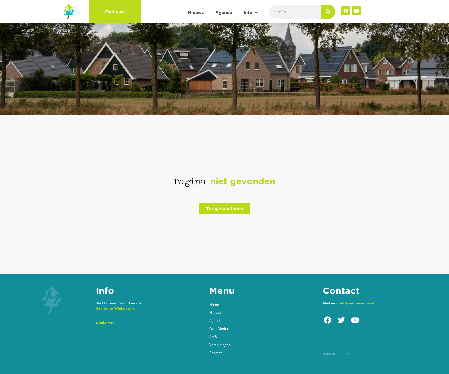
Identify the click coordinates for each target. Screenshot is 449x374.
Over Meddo (219, 328)
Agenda (223, 12)
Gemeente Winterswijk (115, 308)
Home (214, 304)
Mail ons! (115, 11)
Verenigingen (220, 344)
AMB (213, 336)
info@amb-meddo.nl (356, 303)
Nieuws (196, 12)
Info (251, 13)
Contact (215, 352)
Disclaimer (105, 322)
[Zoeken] (328, 12)
